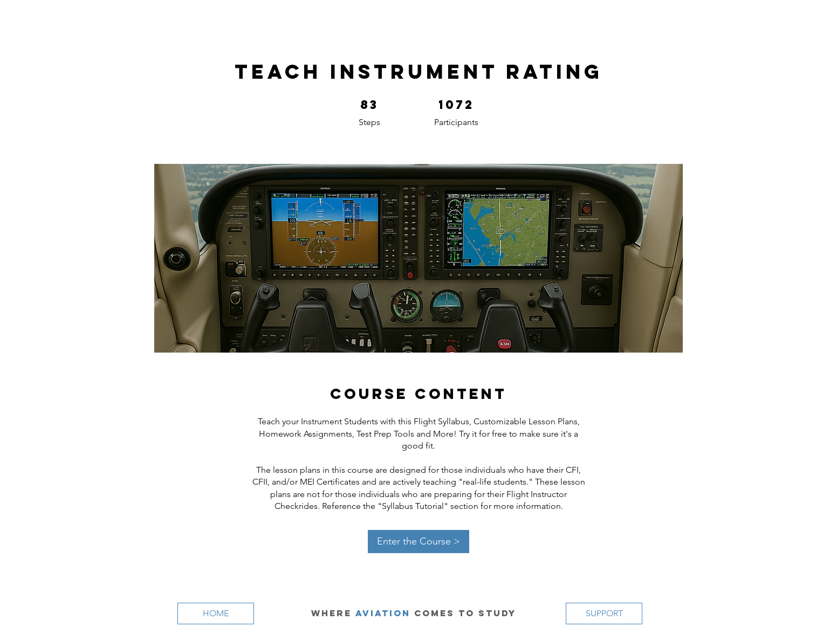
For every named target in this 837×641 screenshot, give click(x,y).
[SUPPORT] (604, 613)
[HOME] (215, 613)
